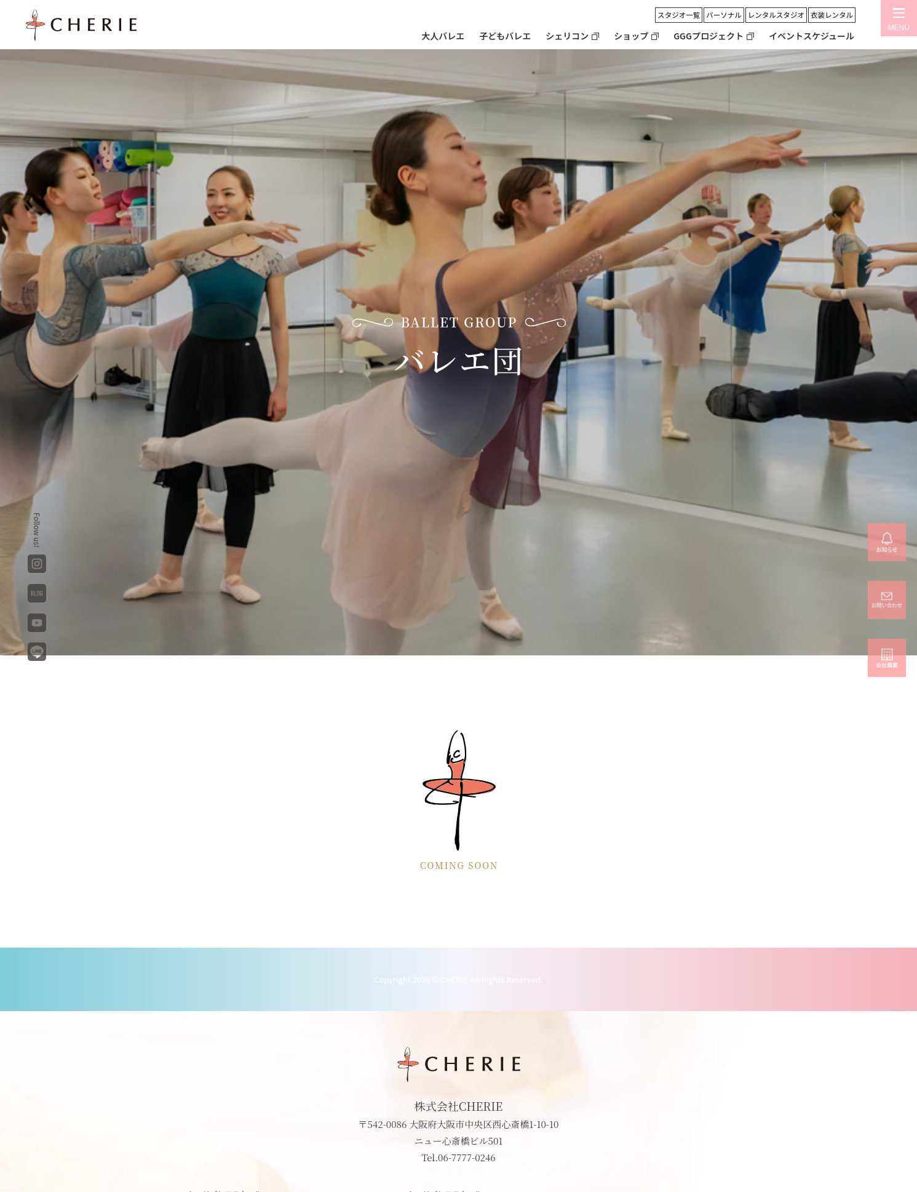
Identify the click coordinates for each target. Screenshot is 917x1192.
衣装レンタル (832, 15)
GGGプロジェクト (708, 36)
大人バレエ (442, 36)
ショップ (631, 36)
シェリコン (567, 36)
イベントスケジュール (811, 36)
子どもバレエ (505, 36)
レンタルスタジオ (776, 15)
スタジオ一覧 (678, 15)
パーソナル (724, 15)
